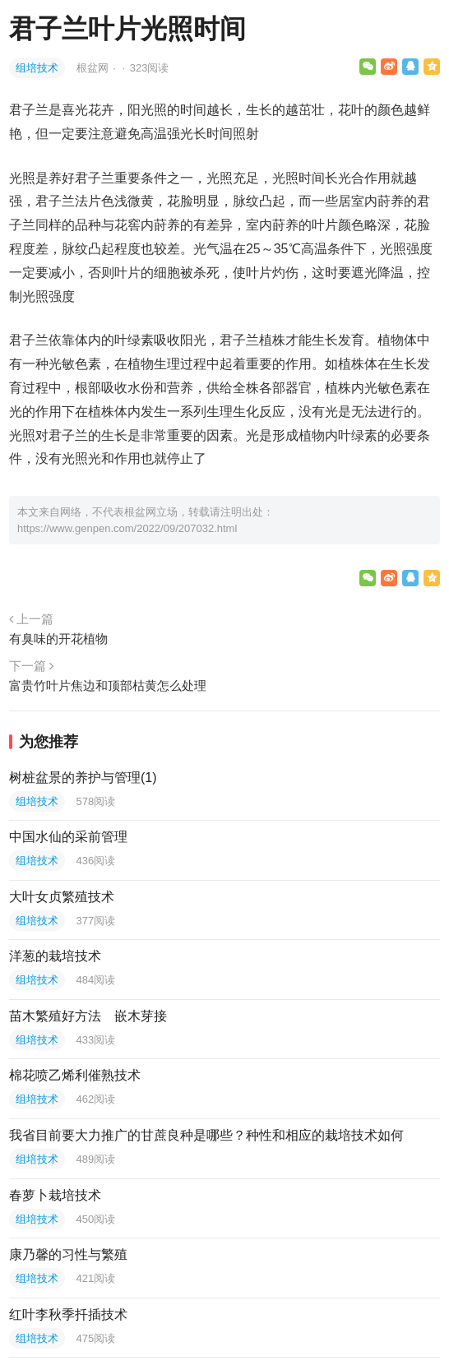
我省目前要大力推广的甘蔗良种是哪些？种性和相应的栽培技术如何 (206, 1135)
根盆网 (94, 68)
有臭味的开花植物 (58, 639)
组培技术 (37, 68)
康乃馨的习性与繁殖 (68, 1254)
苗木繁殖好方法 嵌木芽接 (88, 1016)
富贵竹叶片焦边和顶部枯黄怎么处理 (107, 685)
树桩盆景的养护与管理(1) (83, 778)
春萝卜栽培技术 (55, 1195)
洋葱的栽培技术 (55, 956)
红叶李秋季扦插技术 (68, 1314)
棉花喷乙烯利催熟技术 (75, 1075)
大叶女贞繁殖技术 (61, 897)
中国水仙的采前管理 (68, 837)
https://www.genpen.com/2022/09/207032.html (127, 528)
